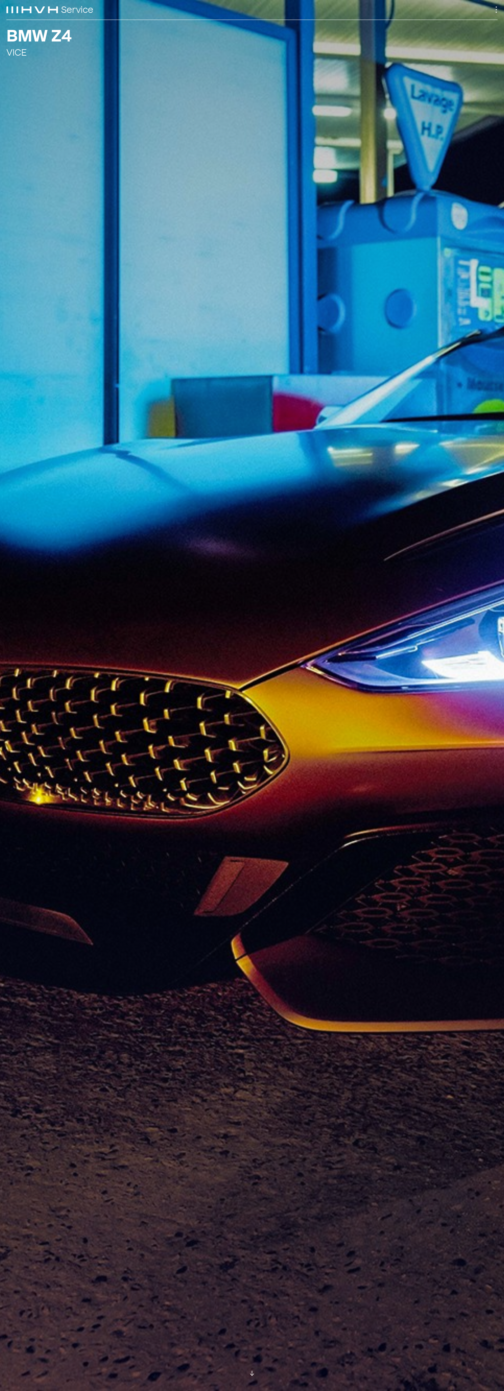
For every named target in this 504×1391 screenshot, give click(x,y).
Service (77, 10)
